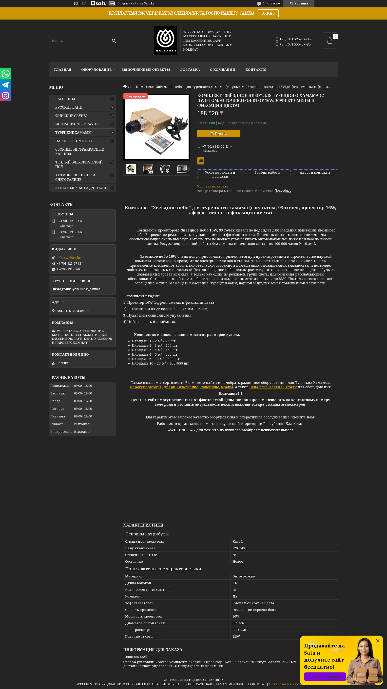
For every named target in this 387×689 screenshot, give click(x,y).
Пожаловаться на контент (289, 684)
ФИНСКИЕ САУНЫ (71, 116)
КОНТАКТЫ (256, 69)
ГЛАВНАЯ (62, 69)
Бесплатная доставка (200, 160)
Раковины (209, 387)
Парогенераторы (145, 387)
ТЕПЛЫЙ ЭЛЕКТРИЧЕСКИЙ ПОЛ (79, 164)
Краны (227, 387)
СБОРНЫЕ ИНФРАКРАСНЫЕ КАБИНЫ (79, 151)
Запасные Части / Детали (273, 387)
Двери (168, 387)
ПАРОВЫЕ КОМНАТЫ (73, 141)
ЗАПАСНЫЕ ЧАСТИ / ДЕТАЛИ (80, 188)
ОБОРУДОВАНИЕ (96, 69)
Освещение (187, 387)
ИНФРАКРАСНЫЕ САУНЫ (77, 124)
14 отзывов (272, 3)
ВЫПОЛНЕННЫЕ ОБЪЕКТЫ (145, 69)
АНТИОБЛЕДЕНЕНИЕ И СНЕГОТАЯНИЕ (75, 177)
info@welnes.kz (69, 258)
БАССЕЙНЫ (65, 99)
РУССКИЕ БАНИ (68, 107)
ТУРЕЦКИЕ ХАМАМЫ (73, 132)
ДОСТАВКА (190, 69)
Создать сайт (127, 3)
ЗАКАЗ (268, 13)
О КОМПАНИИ (222, 69)
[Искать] (114, 41)
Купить (221, 133)
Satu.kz (218, 680)
